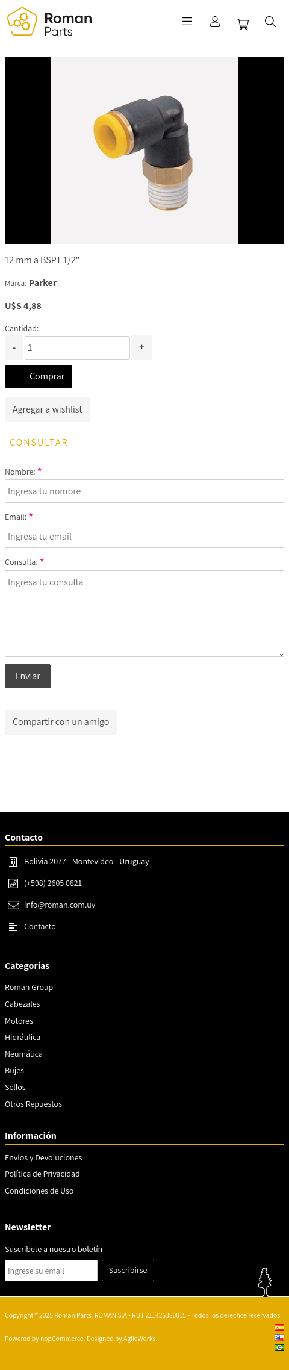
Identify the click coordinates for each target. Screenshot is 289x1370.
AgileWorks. (140, 1338)
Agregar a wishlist (47, 409)
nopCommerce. (62, 1338)
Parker (43, 282)
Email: (15, 516)
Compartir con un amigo (61, 721)
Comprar (47, 376)
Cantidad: (22, 328)
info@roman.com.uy (59, 904)
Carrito (242, 24)
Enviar (27, 676)
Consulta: (21, 561)
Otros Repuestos (33, 1103)
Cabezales (22, 1003)
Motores (19, 1020)
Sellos (15, 1087)
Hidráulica (22, 1037)
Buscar (270, 21)
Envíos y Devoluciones (43, 1157)
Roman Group (29, 987)
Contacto (40, 926)
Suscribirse (128, 1270)
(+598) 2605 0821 (53, 882)
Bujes (14, 1070)
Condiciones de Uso (39, 1190)
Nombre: (20, 471)
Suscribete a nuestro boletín (53, 1249)
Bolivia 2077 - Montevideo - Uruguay (86, 861)
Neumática (24, 1053)
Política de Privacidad (42, 1173)
